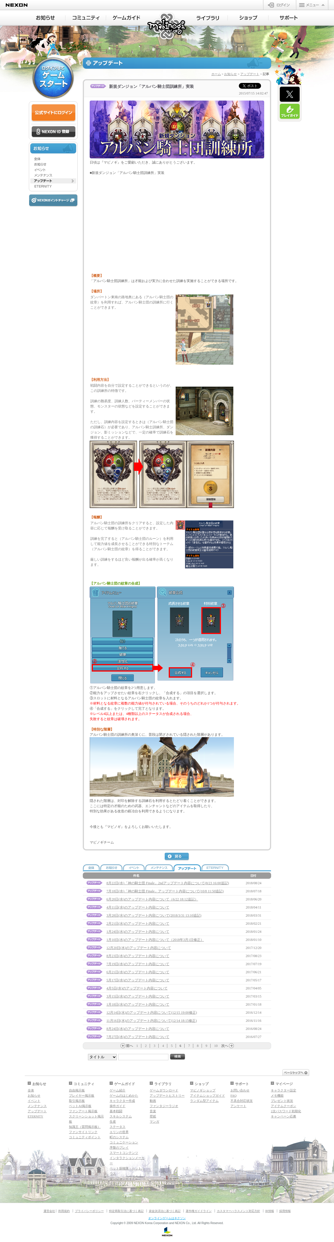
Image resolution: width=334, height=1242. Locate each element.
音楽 (153, 1111)
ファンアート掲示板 (83, 1111)
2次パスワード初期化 (286, 1111)
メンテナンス (37, 1106)
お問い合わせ (239, 1090)
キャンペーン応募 (283, 1116)
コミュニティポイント (85, 1137)
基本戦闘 (116, 1111)
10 (216, 1046)
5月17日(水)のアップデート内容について (137, 980)
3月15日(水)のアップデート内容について (137, 996)
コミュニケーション (124, 1142)
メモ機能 (277, 1095)
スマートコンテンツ (124, 1152)
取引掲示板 (77, 1100)
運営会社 (49, 1211)
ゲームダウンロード (164, 1090)
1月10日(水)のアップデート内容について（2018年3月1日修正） (155, 940)
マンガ (154, 1121)
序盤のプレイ (119, 1147)
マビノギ (167, 26)
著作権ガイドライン (199, 1211)
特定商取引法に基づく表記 (126, 1211)
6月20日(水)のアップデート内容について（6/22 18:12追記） (152, 899)
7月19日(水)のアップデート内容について (137, 964)
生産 (113, 1121)
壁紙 (153, 1116)
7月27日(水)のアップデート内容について (137, 1037)
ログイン (279, 5)
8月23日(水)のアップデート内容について (137, 956)
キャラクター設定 (283, 1090)
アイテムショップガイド (207, 1095)
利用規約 (64, 1211)
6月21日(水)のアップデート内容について (137, 972)
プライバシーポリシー (89, 1211)
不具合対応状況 (241, 1100)
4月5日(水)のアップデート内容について (137, 988)
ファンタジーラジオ (164, 1106)
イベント (34, 1100)
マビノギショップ (202, 1090)
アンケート (238, 1106)
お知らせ (230, 74)
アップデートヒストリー (167, 1095)
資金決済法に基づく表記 (165, 1211)
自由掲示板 (77, 1090)
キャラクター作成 (122, 1100)
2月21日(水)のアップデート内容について (137, 924)
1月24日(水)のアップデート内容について (137, 932)
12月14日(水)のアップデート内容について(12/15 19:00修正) (151, 1013)
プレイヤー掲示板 (81, 1095)
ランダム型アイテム (204, 1100)
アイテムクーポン (283, 1106)
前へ (129, 1046)
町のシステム (119, 1137)
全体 (31, 1090)
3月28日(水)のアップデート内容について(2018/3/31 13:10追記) (153, 915)
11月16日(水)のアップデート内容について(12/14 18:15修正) (151, 1021)
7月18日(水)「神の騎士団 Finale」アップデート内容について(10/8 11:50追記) (165, 891)
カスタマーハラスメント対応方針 (238, 1211)
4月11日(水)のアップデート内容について (137, 907)
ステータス (117, 1126)
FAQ (233, 1095)
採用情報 (285, 1211)
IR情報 (269, 1211)
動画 (153, 1100)
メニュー (312, 5)
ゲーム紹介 (117, 1090)
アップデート (249, 74)
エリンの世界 (119, 1132)
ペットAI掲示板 (80, 1106)
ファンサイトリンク (83, 1132)
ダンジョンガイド (122, 1178)
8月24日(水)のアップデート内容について (137, 1029)
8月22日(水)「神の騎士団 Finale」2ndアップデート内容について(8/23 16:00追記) (167, 883)
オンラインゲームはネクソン (167, 1218)
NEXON (16, 5)
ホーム (216, 74)
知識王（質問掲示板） (85, 1126)
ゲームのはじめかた (124, 1095)
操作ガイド (117, 1106)
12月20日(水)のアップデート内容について (138, 948)
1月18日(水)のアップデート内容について (137, 1004)
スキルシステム (121, 1116)
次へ (224, 1046)
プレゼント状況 (282, 1100)
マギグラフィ (119, 1184)
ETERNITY (35, 1116)
